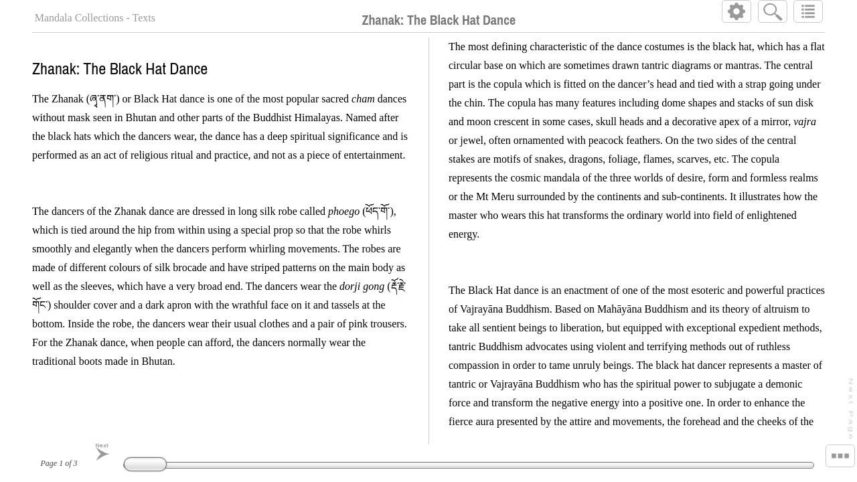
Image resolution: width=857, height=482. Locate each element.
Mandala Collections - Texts (95, 17)
